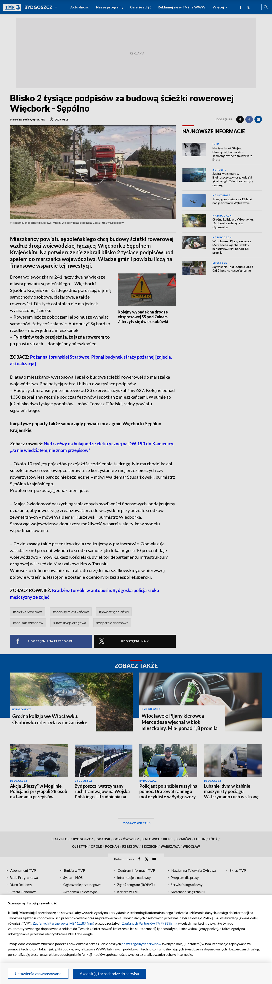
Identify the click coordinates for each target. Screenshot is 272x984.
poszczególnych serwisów (141, 944)
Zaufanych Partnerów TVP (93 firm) (149, 923)
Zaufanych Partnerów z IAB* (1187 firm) (63, 923)
